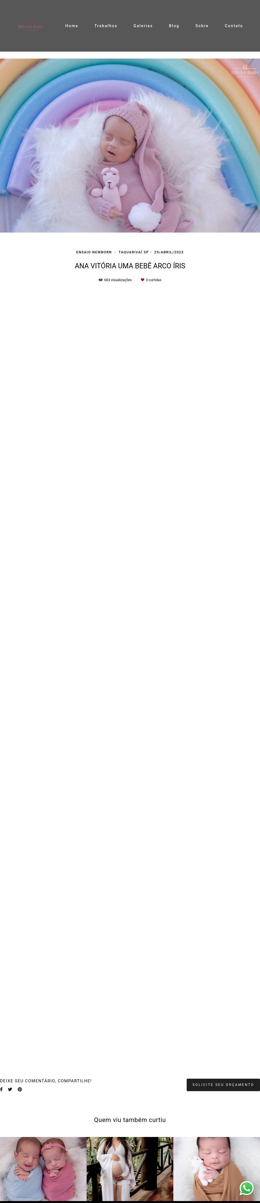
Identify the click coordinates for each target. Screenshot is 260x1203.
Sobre (202, 26)
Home (71, 26)
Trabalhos (106, 26)
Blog (174, 26)
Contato (234, 26)
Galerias (143, 26)
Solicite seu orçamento (223, 1085)
